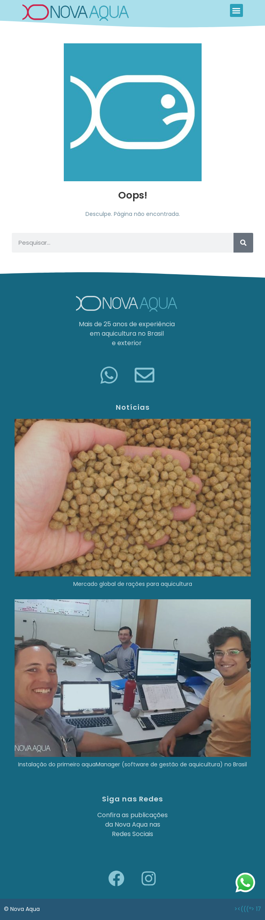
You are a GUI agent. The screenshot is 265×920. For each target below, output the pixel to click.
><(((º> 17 (247, 909)
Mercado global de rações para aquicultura (132, 584)
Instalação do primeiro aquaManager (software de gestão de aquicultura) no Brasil (132, 764)
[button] (236, 10)
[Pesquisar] (243, 243)
